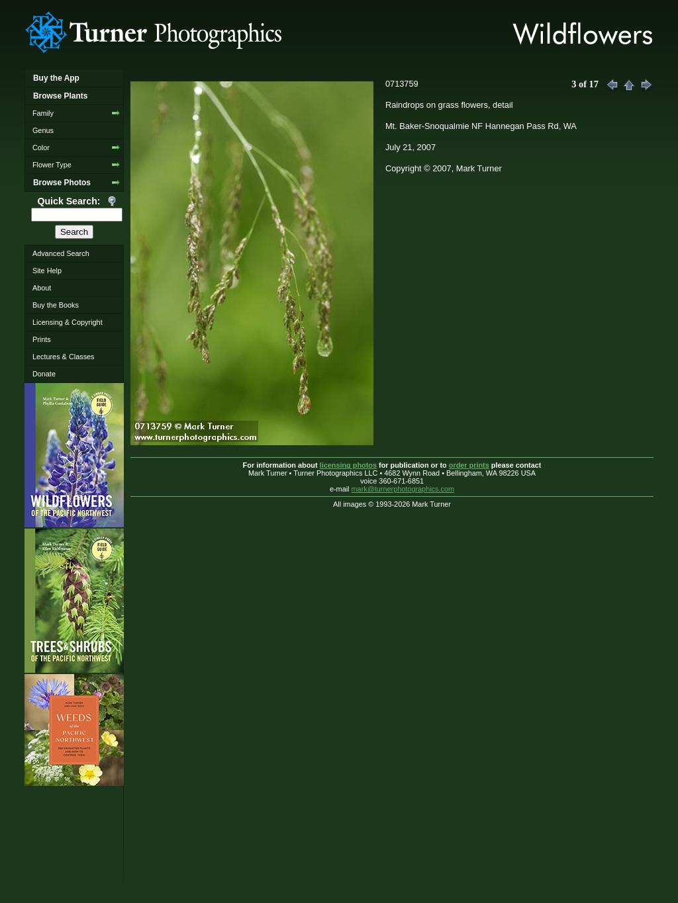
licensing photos (348, 465)
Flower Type (52, 165)
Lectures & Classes (63, 357)
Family (43, 113)
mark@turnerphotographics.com (403, 489)
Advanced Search (60, 253)
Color (41, 147)
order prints (469, 465)
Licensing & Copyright (67, 322)
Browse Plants (60, 96)
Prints (41, 339)
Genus (43, 130)
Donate (44, 374)
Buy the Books (55, 305)
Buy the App (56, 78)
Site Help (47, 271)
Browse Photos (62, 182)
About (41, 288)
